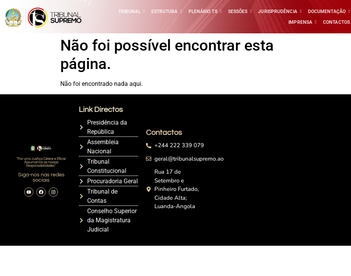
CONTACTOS (336, 22)
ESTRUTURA (165, 11)
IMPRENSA (300, 22)
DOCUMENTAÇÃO (327, 11)
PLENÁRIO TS (204, 11)
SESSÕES (238, 11)
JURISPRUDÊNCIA (278, 11)
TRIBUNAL (130, 11)
